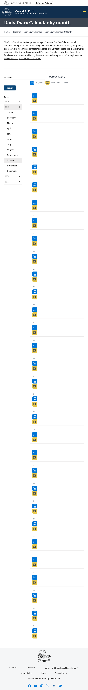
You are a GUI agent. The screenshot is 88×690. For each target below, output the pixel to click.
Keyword (8, 77)
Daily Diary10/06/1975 (34, 184)
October (11, 160)
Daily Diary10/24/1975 (34, 506)
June (9, 139)
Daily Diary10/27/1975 (34, 559)
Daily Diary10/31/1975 (34, 630)
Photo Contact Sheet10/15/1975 (34, 350)
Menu (85, 12)
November (12, 165)
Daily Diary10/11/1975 (34, 274)
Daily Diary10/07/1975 (34, 202)
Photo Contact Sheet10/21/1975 (34, 457)
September (12, 155)
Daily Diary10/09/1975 (34, 238)
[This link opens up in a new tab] (44, 656)
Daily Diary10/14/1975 (34, 327)
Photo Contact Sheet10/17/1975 (34, 386)
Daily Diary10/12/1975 (34, 291)
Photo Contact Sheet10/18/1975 (34, 404)
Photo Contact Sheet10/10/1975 (34, 261)
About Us (13, 667)
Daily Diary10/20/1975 (34, 434)
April (9, 128)
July (9, 144)
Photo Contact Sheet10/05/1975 (34, 172)
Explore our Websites (44, 3)
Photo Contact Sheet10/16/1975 (34, 368)
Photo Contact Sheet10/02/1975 (34, 118)
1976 (7, 176)
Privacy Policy (61, 673)
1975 (7, 107)
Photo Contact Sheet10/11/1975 (34, 279)
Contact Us (31, 667)
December (12, 171)
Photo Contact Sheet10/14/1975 (34, 332)
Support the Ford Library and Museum (44, 678)
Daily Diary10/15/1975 (34, 345)
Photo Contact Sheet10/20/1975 (34, 439)
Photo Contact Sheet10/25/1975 (34, 529)
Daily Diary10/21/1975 (34, 452)
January (11, 112)
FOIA (43, 673)
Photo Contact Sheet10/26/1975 (34, 546)
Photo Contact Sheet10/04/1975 (34, 154)
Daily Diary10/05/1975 (34, 167)
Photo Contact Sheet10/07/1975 (34, 207)
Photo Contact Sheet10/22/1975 (34, 475)
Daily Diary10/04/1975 (34, 149)
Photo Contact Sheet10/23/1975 (34, 493)
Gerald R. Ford (24, 11)
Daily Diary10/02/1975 (34, 113)
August (10, 149)
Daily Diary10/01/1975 (34, 95)
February (11, 117)
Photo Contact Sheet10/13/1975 (34, 314)
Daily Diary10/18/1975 (34, 399)
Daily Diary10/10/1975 (34, 256)
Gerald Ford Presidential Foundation (62, 667)
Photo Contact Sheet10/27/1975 (34, 564)
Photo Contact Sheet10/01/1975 (34, 100)
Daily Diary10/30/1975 (34, 613)
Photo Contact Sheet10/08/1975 (34, 225)
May (9, 133)
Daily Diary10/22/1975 (34, 470)
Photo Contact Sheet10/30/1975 (34, 618)
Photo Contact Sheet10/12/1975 (34, 297)
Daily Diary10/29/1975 (34, 595)
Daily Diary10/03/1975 (34, 131)
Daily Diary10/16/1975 (34, 363)
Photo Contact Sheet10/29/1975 (34, 600)
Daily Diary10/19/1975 (34, 416)
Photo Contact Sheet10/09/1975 (34, 243)
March (10, 123)
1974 (7, 101)
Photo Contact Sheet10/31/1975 (34, 636)
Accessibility (26, 673)
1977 (7, 181)
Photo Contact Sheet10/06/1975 (34, 190)
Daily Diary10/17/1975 (34, 381)
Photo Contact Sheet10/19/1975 (34, 421)
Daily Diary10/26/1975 (34, 541)
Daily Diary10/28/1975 (34, 577)
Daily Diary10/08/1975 (34, 220)
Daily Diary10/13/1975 (34, 309)
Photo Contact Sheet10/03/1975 (34, 136)
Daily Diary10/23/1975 (34, 488)
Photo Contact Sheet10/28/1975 (34, 582)
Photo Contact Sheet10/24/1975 (34, 511)
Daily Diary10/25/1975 (34, 523)
